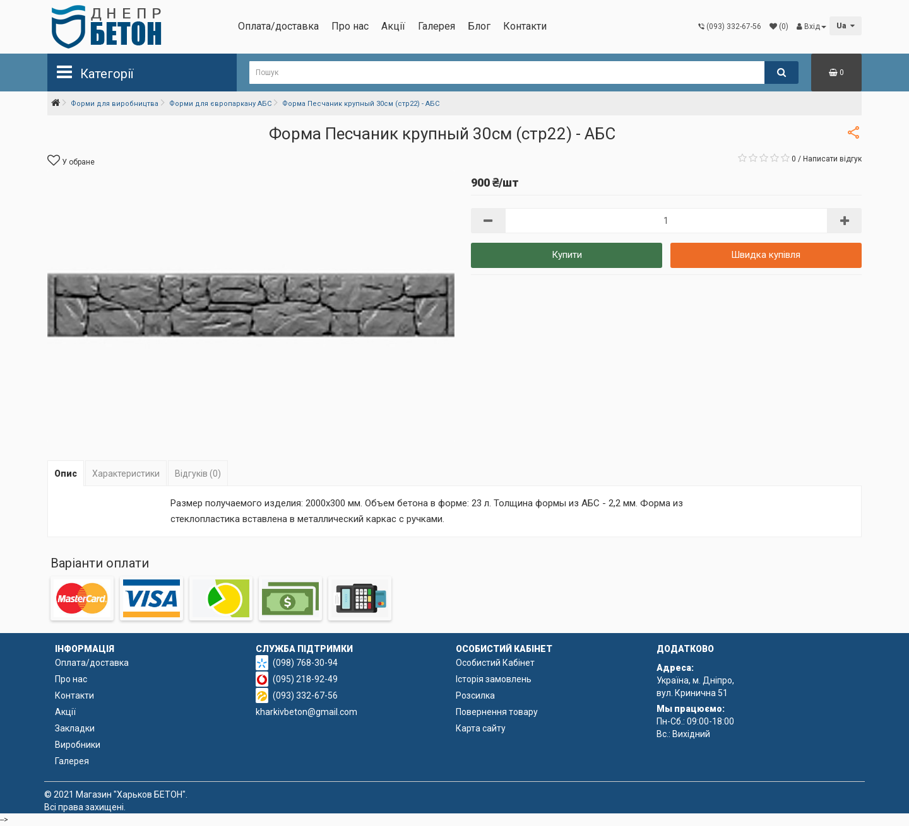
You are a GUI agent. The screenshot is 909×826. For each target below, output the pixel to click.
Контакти (525, 26)
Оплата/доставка (278, 26)
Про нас (350, 26)
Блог (479, 26)
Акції (393, 26)
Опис (65, 473)
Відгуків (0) (198, 473)
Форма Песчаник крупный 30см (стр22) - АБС (360, 104)
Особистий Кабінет (495, 663)
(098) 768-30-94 (305, 663)
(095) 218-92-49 (305, 679)
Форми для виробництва (114, 104)
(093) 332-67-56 (305, 695)
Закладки (75, 728)
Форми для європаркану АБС (220, 104)
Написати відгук (832, 158)
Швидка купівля (765, 254)
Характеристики (126, 473)
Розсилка (475, 695)
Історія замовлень (494, 679)
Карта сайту (481, 728)
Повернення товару (497, 712)
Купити (567, 254)
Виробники (77, 745)
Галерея (436, 26)
